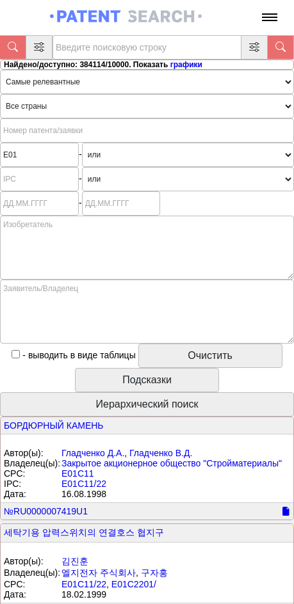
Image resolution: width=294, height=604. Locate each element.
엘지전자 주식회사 (98, 573)
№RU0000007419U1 (46, 511)
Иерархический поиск (147, 404)
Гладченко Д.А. (92, 453)
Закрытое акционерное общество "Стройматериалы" (171, 463)
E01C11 (77, 473)
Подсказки (147, 379)
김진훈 (74, 561)
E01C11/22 (83, 484)
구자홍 (154, 573)
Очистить (210, 355)
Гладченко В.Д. (160, 453)
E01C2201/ (133, 584)
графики (186, 64)
